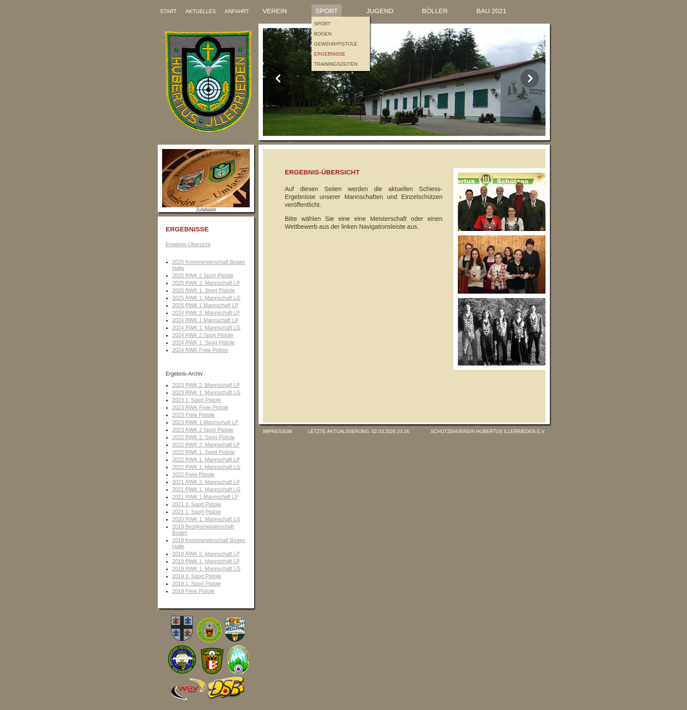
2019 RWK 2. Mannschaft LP (206, 554)
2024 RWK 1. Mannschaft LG (206, 328)
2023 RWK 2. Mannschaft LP (206, 385)
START (168, 11)
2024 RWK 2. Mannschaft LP (206, 313)
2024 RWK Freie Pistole (200, 350)
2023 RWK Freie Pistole (200, 408)
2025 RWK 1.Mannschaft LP (205, 305)
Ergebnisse (330, 54)
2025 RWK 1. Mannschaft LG (206, 298)
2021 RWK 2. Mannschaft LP (206, 482)
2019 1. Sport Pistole (196, 584)
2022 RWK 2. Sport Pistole (203, 437)
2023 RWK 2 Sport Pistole (202, 430)
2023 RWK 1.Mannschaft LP (205, 422)
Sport (326, 10)
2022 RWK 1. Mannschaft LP (206, 460)
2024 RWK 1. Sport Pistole (203, 343)
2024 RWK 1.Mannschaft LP (205, 320)
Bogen (323, 33)
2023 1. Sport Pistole (196, 400)
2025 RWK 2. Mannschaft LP (206, 283)
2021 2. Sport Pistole (196, 504)
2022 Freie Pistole (193, 475)
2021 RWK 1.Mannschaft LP (205, 497)
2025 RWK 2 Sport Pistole (202, 276)
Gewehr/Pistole (336, 43)
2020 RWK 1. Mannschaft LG (206, 519)
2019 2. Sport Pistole (196, 576)
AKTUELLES (200, 11)
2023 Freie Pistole (193, 415)
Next (530, 78)
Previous (278, 78)
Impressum (277, 431)
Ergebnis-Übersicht (188, 244)
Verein (274, 10)
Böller (435, 10)
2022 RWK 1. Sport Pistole (203, 452)
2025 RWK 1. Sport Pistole (203, 291)
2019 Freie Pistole (193, 591)
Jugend (379, 10)
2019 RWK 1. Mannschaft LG (206, 569)
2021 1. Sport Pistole (196, 512)
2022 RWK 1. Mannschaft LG (206, 467)
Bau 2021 (491, 10)
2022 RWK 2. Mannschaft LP (206, 445)
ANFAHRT (237, 11)
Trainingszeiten (336, 64)
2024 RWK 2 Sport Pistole (202, 335)
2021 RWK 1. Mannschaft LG (206, 489)
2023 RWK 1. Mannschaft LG (206, 393)
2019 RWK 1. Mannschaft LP (206, 561)
